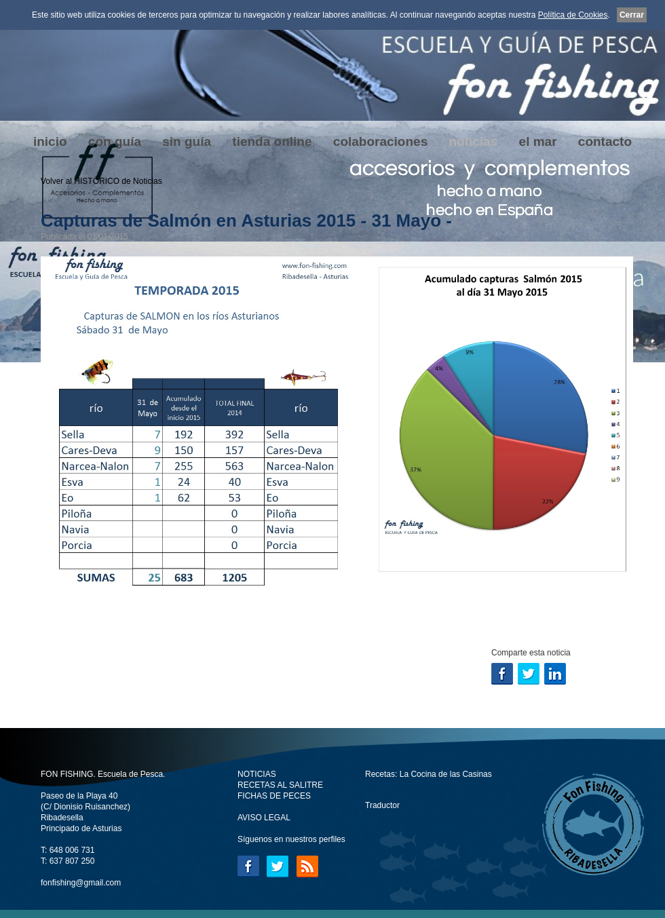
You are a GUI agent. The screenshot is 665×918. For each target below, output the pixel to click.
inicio (50, 141)
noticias (473, 141)
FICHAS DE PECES (274, 796)
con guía (114, 141)
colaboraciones (380, 141)
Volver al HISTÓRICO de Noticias (101, 181)
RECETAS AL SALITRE (280, 785)
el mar (538, 141)
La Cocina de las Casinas (446, 774)
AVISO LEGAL (264, 817)
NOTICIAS (257, 774)
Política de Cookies (573, 15)
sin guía (186, 141)
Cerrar (632, 15)
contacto (605, 141)
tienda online (271, 141)
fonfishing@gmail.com (81, 882)
